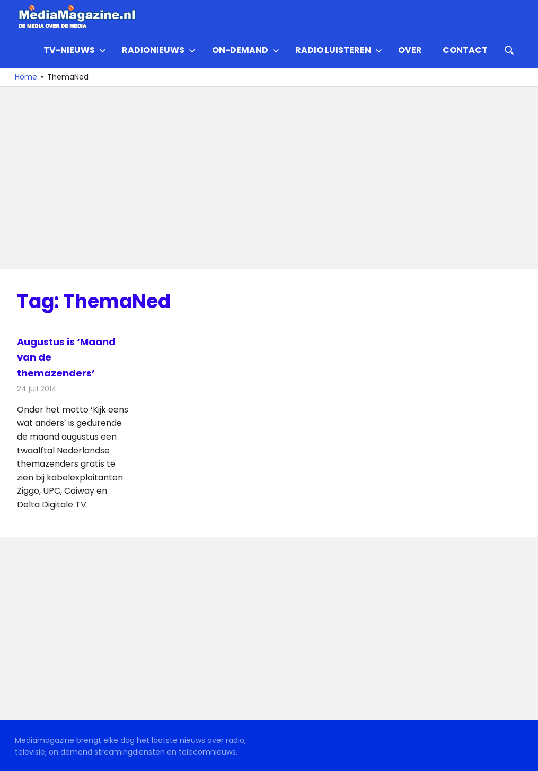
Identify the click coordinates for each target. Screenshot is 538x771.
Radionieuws (159, 50)
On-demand (245, 50)
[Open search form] (509, 49)
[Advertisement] (269, 178)
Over (410, 50)
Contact (465, 50)
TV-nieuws (74, 50)
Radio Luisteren (338, 50)
